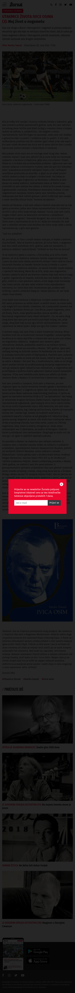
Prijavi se (54, 502)
